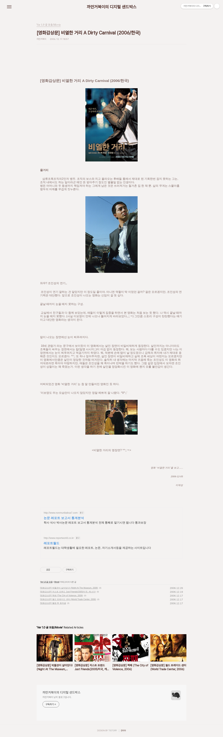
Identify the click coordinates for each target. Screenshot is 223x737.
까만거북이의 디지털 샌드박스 (111, 7)
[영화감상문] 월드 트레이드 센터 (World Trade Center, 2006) (68, 599)
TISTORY (112, 730)
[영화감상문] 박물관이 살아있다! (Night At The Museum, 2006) (69, 588)
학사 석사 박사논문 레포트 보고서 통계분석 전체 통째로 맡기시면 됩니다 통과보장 (95, 522)
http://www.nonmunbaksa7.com (61, 512)
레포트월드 (51, 543)
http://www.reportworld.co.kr (59, 538)
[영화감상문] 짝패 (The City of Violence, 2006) (61, 595)
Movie (56, 582)
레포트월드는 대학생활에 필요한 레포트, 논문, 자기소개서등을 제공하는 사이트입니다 (97, 547)
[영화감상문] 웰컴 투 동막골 (53, 603)
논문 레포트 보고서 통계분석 (64, 518)
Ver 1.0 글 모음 (46, 582)
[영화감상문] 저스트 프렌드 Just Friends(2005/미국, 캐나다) (68, 592)
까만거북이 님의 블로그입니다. (57, 697)
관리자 (123, 730)
